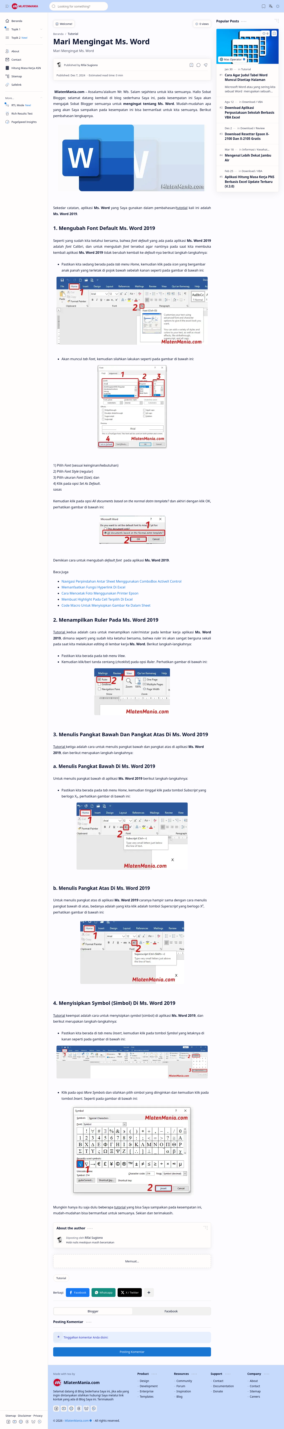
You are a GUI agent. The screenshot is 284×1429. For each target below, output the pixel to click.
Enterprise (146, 1391)
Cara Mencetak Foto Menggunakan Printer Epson (100, 593)
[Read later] (191, 65)
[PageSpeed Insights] (24, 122)
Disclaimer (25, 1416)
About (254, 1381)
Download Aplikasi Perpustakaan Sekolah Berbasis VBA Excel (249, 112)
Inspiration (183, 1391)
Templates (146, 1396)
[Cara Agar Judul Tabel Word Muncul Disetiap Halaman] (247, 46)
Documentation (223, 1386)
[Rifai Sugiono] (81, 65)
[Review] (260, 128)
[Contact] (24, 59)
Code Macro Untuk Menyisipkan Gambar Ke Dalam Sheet (106, 605)
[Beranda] (24, 21)
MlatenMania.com (78, 1421)
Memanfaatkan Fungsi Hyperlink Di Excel (93, 587)
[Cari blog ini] (78, 6)
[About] (24, 51)
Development (149, 1386)
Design (144, 1381)
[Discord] (71, 1408)
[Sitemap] (24, 76)
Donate (218, 1391)
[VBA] (260, 102)
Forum (180, 1386)
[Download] (249, 102)
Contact (218, 1381)
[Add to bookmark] (274, 33)
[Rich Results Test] (24, 113)
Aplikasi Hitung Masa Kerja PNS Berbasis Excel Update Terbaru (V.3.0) (249, 182)
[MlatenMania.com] (28, 6)
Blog (179, 1396)
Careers (255, 1396)
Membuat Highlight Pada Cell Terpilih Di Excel (97, 599)
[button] (7, 6)
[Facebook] (56, 1408)
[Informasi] (249, 149)
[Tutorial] (61, 1278)
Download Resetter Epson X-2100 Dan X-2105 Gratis (247, 136)
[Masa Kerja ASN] (24, 68)
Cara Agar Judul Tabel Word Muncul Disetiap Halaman (246, 77)
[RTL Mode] (24, 105)
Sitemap (10, 1416)
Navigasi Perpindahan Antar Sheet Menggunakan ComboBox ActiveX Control (121, 581)
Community (184, 1381)
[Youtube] (64, 1408)
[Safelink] (24, 84)
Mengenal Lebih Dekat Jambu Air (248, 157)
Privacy (37, 1416)
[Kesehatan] (263, 149)
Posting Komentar (132, 1352)
